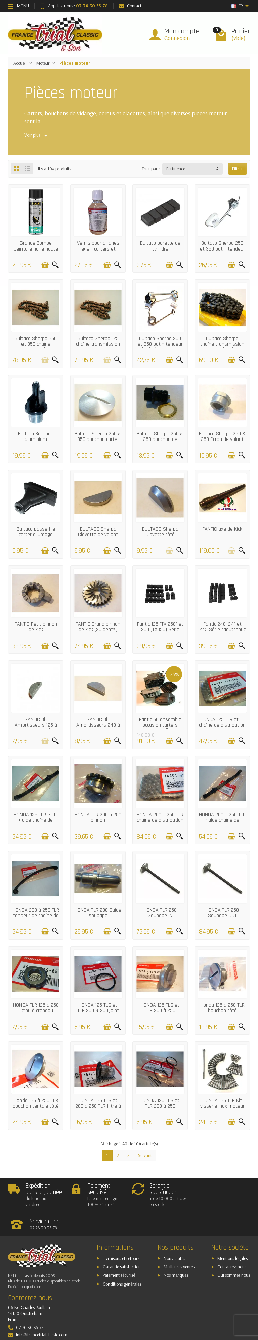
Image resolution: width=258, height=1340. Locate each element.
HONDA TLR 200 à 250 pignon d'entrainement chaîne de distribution (98, 823)
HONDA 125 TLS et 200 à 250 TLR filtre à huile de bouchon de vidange (98, 1108)
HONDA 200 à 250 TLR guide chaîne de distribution (222, 820)
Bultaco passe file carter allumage (36, 532)
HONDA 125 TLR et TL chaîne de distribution (222, 722)
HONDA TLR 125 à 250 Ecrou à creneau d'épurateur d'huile (36, 1011)
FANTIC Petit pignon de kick (36, 627)
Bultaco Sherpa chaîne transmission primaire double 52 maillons (222, 346)
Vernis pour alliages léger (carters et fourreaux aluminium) (98, 249)
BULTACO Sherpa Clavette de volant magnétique (98, 535)
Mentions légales (232, 1235)
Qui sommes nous (233, 1252)
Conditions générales (122, 1261)
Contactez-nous (231, 1243)
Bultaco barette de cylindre (160, 246)
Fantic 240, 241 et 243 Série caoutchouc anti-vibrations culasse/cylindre (222, 632)
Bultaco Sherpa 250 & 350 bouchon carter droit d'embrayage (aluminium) (98, 442)
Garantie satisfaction (122, 1243)
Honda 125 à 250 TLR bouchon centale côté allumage (36, 1106)
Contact (130, 6)
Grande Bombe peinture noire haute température (36, 249)
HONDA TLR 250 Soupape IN (160, 913)
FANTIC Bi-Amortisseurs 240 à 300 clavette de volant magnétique (98, 727)
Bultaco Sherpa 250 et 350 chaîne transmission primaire (36, 346)
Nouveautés (174, 1235)
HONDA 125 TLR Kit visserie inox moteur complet (222, 1106)
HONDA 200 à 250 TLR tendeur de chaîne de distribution (35, 916)
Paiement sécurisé (119, 1252)
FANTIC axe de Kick (222, 529)
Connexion (177, 38)
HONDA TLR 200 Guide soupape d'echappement (98, 916)
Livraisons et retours (121, 1235)
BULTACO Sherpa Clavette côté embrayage (160, 535)
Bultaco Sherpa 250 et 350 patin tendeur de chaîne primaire (222, 249)
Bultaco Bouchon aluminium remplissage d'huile (36, 439)
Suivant (145, 1155)
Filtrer (237, 169)
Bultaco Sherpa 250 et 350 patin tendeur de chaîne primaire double (160, 346)
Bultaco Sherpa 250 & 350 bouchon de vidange (160, 439)
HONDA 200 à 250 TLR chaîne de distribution (160, 817)
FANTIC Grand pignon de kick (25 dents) (98, 627)
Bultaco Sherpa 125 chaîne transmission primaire (98, 344)
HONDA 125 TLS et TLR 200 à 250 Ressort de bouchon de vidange (160, 1108)
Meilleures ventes (179, 1243)
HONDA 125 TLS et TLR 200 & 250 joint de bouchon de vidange (98, 1013)
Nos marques (176, 1252)
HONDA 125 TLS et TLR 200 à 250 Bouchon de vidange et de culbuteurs (160, 1013)
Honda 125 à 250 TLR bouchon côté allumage (222, 1011)
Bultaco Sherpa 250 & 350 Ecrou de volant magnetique (222, 439)
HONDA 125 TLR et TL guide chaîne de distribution (36, 820)
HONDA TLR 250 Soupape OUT (222, 913)
